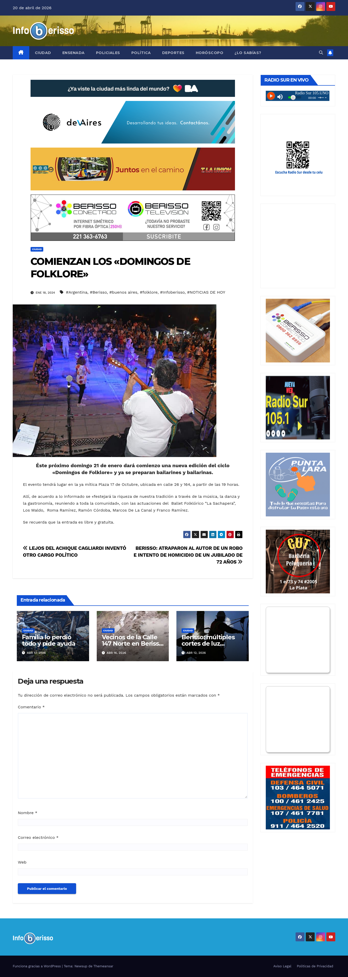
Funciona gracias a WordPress (37, 966)
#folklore (149, 292)
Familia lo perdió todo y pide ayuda (48, 640)
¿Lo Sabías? (247, 52)
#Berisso (98, 292)
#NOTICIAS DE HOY (206, 292)
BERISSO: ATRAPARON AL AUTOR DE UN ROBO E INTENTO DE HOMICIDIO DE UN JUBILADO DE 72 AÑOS (188, 555)
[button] (321, 52)
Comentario (31, 707)
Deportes (173, 52)
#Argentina (76, 292)
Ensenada (73, 52)
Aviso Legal (282, 966)
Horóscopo (210, 52)
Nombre (27, 812)
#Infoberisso (172, 292)
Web (22, 862)
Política (141, 52)
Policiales (108, 52)
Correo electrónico (38, 837)
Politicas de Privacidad (315, 966)
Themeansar (103, 966)
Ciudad (43, 52)
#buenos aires (123, 292)
